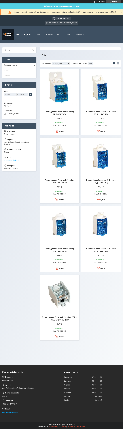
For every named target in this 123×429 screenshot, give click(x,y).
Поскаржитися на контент (57, 427)
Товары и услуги (52, 34)
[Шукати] (33, 50)
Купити (61, 131)
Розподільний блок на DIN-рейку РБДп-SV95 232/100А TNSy (59, 318)
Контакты (80, 34)
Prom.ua (72, 424)
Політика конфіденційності (76, 427)
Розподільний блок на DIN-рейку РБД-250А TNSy (101, 181)
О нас (68, 34)
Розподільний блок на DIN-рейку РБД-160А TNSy (59, 181)
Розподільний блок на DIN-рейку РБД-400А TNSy (101, 250)
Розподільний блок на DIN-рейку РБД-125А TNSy (101, 113)
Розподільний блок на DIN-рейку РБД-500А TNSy (59, 250)
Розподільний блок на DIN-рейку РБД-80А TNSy (59, 113)
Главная (37, 34)
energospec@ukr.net (11, 160)
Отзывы (7, 75)
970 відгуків (101, 1)
